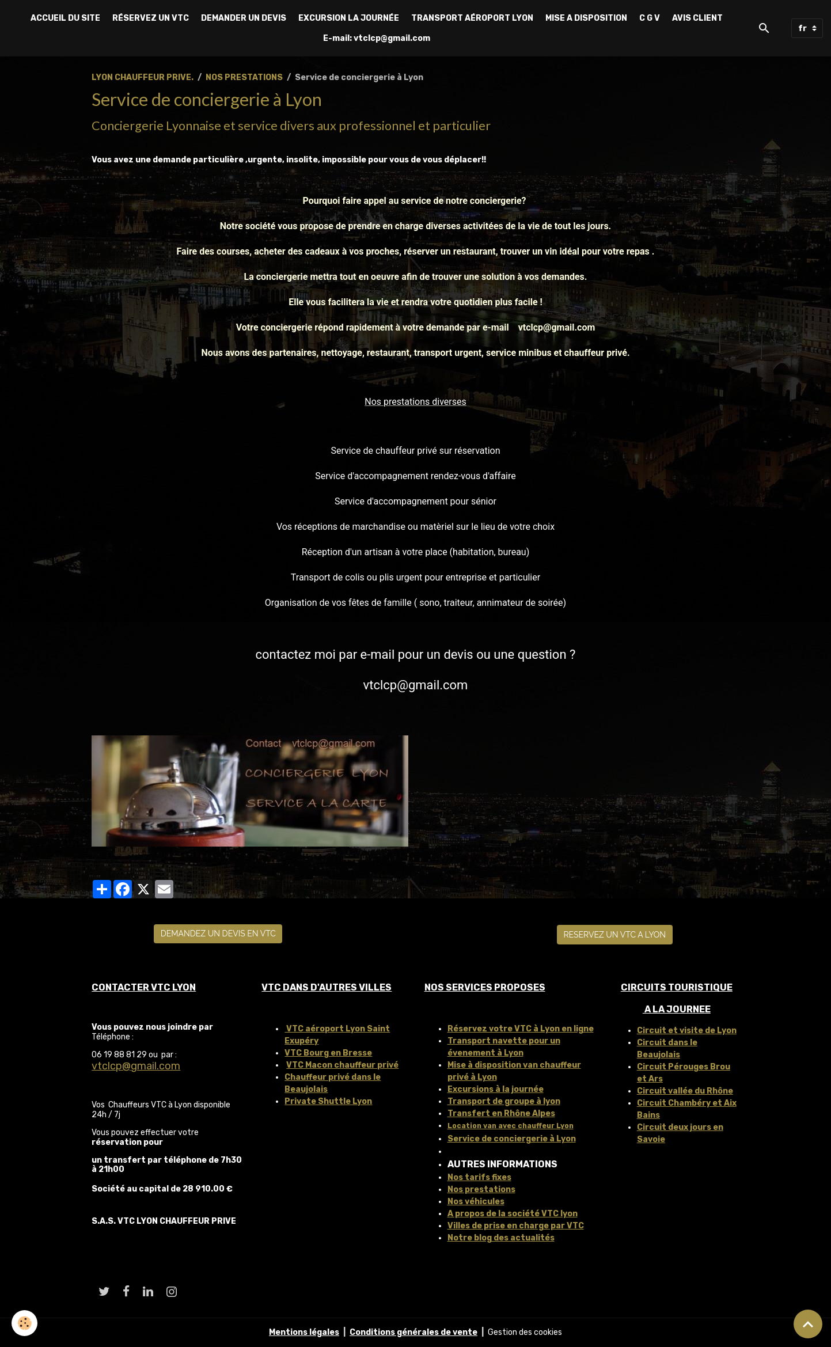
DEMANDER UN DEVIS (243, 18)
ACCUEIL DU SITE (65, 18)
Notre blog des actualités (501, 1238)
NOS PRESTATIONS (244, 77)
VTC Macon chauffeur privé (342, 1065)
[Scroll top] (808, 1324)
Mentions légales (304, 1332)
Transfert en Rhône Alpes (501, 1113)
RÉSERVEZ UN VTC (150, 18)
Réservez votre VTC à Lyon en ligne (520, 1029)
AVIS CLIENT (697, 18)
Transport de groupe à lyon (503, 1101)
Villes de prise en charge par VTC (515, 1226)
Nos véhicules (475, 1201)
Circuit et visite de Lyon (687, 1030)
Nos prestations (481, 1189)
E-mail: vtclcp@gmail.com (376, 38)
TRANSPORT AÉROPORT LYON (472, 18)
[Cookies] (24, 1323)
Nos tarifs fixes (479, 1177)
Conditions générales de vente (413, 1332)
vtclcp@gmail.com (136, 1066)
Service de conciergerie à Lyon (511, 1139)
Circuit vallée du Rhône (685, 1091)
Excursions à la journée (495, 1089)
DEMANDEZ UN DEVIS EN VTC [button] (218, 933)
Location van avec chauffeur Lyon (510, 1126)
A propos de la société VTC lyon (512, 1214)
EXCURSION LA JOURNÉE (348, 18)
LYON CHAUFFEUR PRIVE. (142, 77)
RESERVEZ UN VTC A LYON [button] (614, 934)
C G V (649, 18)
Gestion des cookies (525, 1332)
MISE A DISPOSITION (586, 18)
